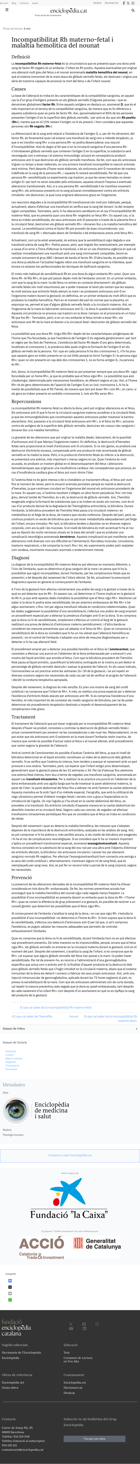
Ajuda (35, 3)
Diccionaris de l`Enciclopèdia (21, 1352)
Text (67, 1352)
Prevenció (11, 1069)
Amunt (73, 1016)
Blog (14, 3)
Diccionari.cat (111, 3)
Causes (9, 1054)
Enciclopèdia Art (13, 1382)
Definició (10, 1051)
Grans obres (10, 1387)
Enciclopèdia (10, 1358)
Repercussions (13, 1058)
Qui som (4, 3)
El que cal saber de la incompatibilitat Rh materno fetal (55, 1007)
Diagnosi (10, 1061)
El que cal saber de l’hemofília (31, 1016)
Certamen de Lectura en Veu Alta (78, 1359)
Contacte (24, 3)
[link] (70, 1029)
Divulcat (97, 3)
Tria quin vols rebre (95, 1438)
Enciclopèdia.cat (75, 1382)
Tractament (12, 1065)
